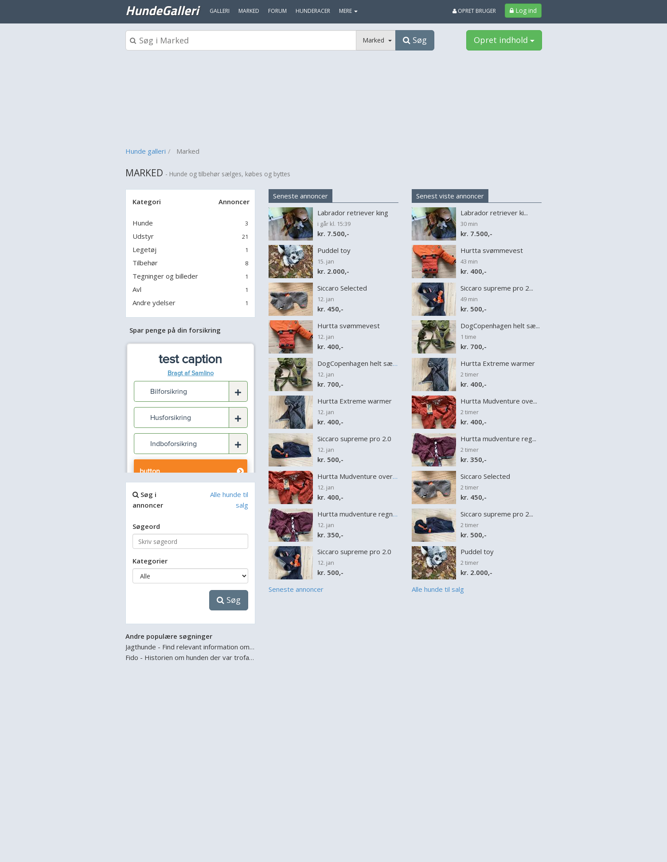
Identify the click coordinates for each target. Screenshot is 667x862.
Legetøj (144, 249)
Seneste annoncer (300, 195)
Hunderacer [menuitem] (313, 11)
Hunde (143, 222)
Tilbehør (145, 262)
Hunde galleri (145, 151)
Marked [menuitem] (248, 11)
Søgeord (146, 526)
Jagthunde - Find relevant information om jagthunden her (211, 646)
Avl (137, 289)
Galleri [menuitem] (220, 11)
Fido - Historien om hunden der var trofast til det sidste (210, 657)
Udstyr (143, 236)
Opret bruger (474, 11)
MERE (348, 11)
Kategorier (150, 560)
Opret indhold (504, 40)
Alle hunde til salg (438, 589)
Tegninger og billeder (165, 276)
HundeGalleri (162, 10)
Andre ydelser (154, 302)
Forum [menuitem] (277, 11)
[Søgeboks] (241, 40)
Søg (229, 599)
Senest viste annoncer (450, 195)
